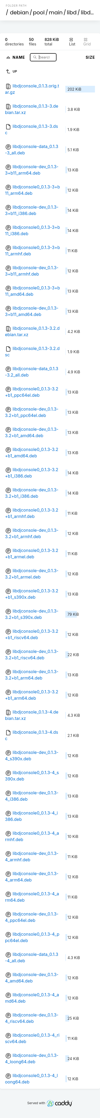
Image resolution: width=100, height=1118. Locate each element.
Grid (87, 41)
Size (90, 57)
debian (19, 12)
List (72, 41)
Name (19, 57)
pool (39, 12)
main (56, 12)
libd (72, 12)
